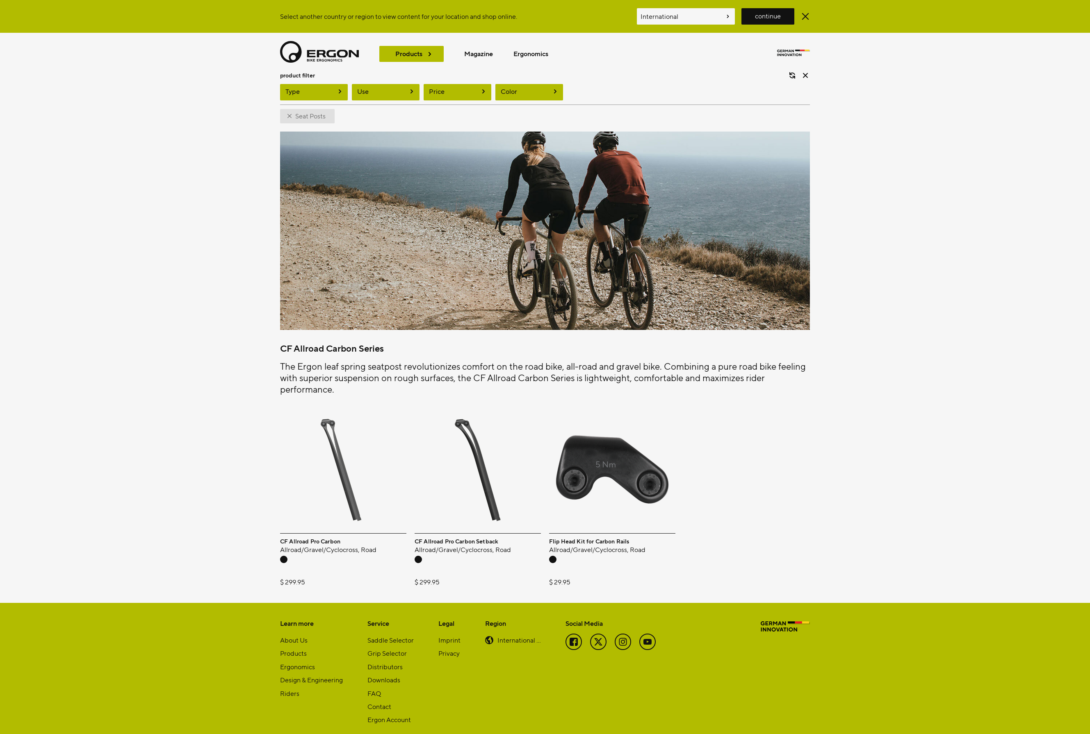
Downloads (383, 670)
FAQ (374, 684)
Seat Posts (310, 106)
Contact (379, 697)
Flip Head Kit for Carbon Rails (589, 532)
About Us (294, 631)
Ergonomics (530, 53)
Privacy (449, 644)
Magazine (478, 53)
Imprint (449, 631)
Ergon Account (389, 710)
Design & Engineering (311, 670)
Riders (289, 684)
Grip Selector (387, 644)
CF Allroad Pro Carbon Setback (456, 532)
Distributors (385, 657)
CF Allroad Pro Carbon (310, 532)
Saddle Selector (390, 631)
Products (408, 53)
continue (768, 15)
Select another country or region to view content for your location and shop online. (398, 16)
